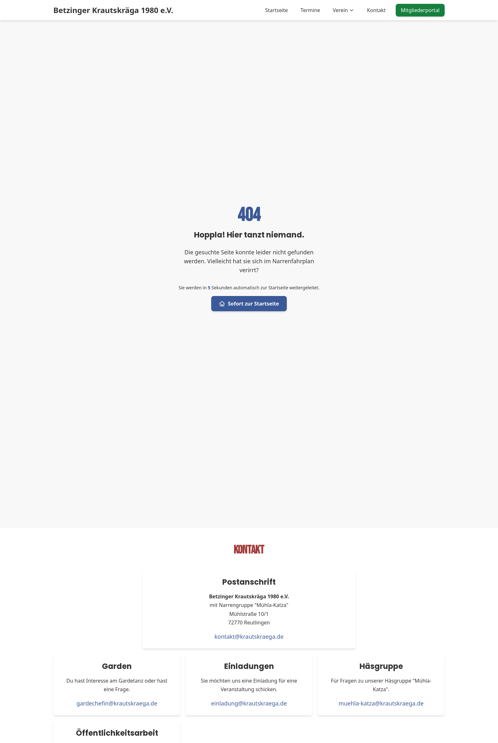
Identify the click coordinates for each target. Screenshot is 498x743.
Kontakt (376, 10)
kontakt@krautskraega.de (249, 636)
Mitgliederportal (420, 10)
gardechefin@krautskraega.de (117, 703)
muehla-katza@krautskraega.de (381, 703)
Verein (343, 10)
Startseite (276, 10)
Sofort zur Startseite (249, 303)
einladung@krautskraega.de (249, 703)
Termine (310, 10)
